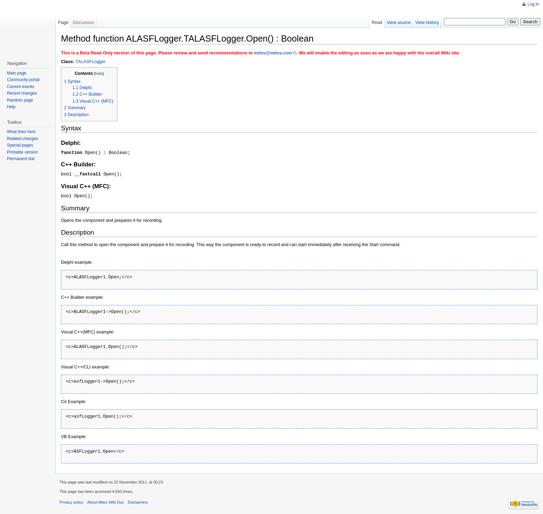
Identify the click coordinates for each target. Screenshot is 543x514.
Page (63, 22)
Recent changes (22, 93)
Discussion (83, 22)
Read (377, 22)
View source (399, 22)
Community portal (23, 79)
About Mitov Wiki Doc (105, 501)
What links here (21, 131)
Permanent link (21, 158)
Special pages (20, 145)
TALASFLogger (90, 61)
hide (99, 73)
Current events (20, 86)
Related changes (22, 138)
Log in (533, 4)
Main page (16, 73)
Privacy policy (71, 501)
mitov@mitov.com (273, 52)
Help (11, 106)
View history (427, 22)
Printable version (22, 152)
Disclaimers (138, 501)
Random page (20, 100)
